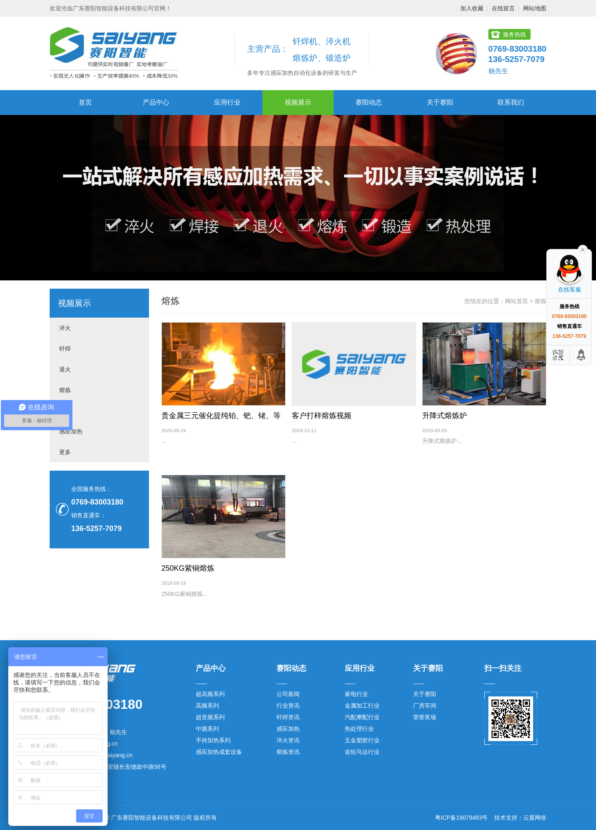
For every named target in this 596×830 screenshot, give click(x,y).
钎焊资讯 (288, 717)
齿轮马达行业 (362, 752)
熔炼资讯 (288, 752)
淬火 (65, 328)
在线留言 (503, 8)
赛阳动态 (369, 102)
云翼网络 (534, 817)
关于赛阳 (440, 102)
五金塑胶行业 (362, 740)
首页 (85, 102)
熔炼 (65, 390)
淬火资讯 (288, 740)
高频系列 (207, 705)
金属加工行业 (362, 705)
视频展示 (298, 102)
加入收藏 (471, 8)
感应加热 (70, 431)
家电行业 (356, 694)
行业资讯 (288, 705)
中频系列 (207, 728)
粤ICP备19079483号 (461, 817)
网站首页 (516, 301)
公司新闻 (288, 694)
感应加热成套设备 (219, 752)
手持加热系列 (213, 740)
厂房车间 (424, 705)
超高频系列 (210, 694)
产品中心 (156, 102)
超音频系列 (210, 717)
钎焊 (65, 348)
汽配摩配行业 (362, 717)
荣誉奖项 (424, 717)
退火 (65, 369)
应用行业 (227, 102)
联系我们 (510, 102)
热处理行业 (359, 728)
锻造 (65, 410)
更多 (65, 452)
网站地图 (534, 8)
